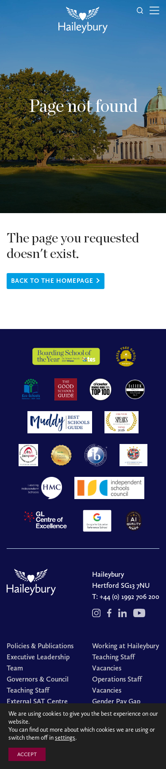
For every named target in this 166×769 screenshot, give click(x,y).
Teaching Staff (28, 690)
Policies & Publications (40, 646)
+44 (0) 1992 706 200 (129, 596)
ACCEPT (27, 754)
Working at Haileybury (125, 646)
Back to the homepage (52, 281)
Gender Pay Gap (116, 701)
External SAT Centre (37, 701)
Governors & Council (38, 679)
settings (65, 737)
